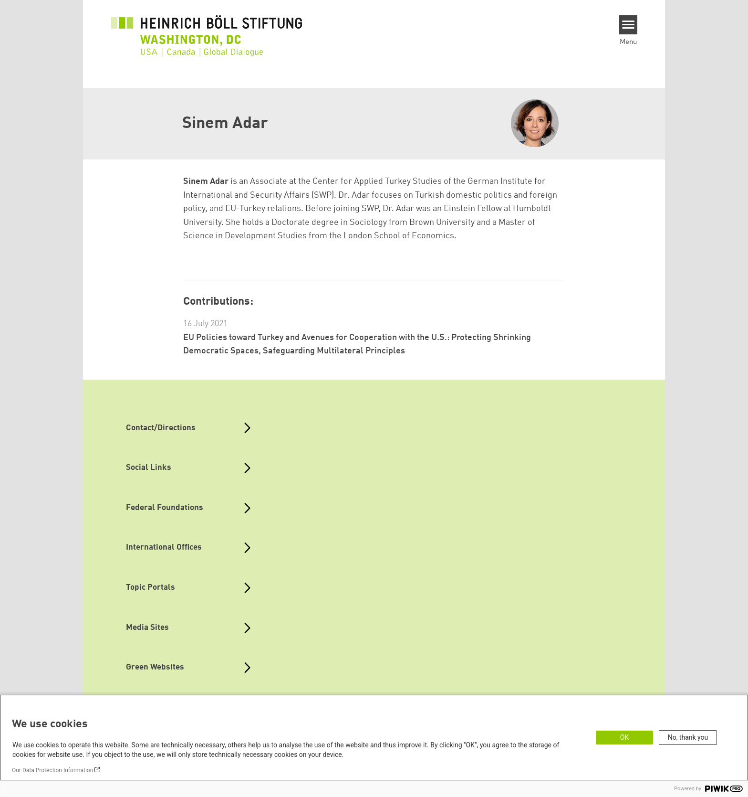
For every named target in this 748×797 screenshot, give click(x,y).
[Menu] (628, 24)
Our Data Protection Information (52, 770)
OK (624, 737)
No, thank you (688, 737)
